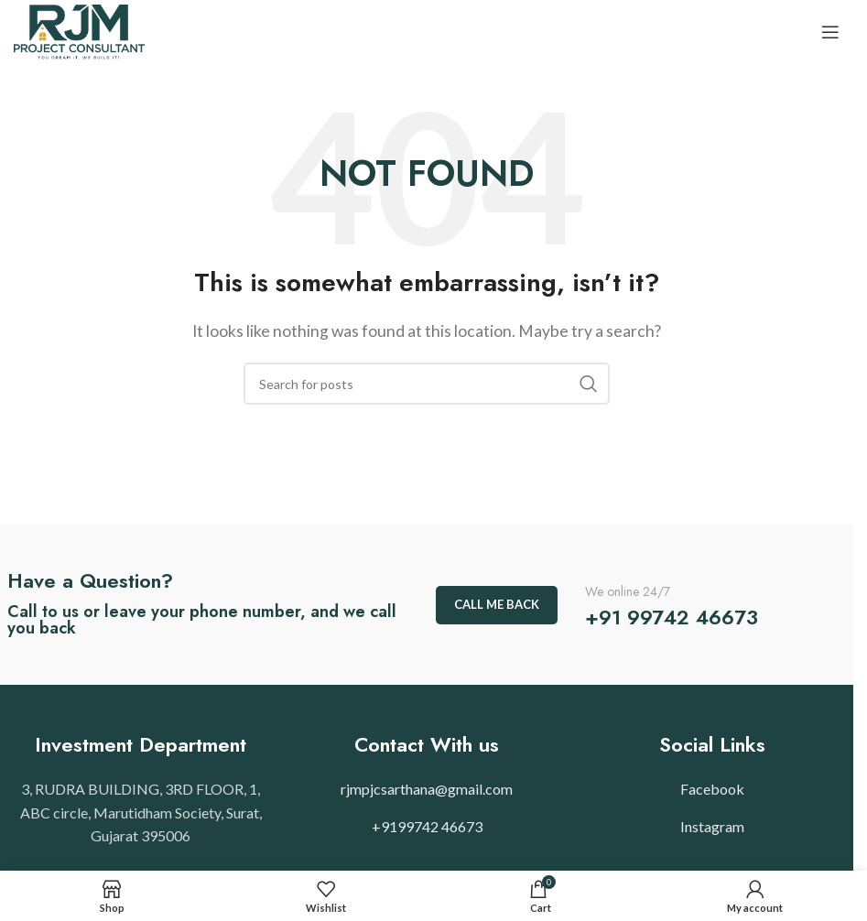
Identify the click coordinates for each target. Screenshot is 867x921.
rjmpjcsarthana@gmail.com (427, 788)
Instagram (712, 826)
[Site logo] (79, 29)
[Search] (427, 384)
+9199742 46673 (427, 826)
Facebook (712, 788)
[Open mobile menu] (830, 32)
